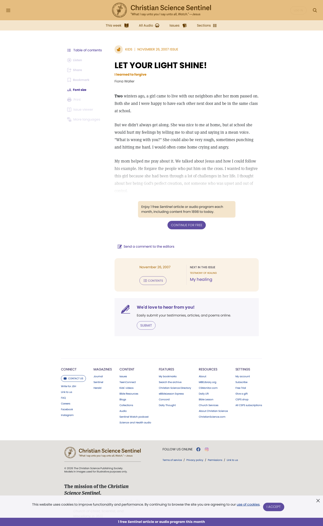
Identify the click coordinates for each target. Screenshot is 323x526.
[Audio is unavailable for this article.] (75, 60)
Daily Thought (167, 404)
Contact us (73, 377)
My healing (200, 279)
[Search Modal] (315, 10)
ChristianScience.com (212, 416)
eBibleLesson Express (171, 393)
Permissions (215, 459)
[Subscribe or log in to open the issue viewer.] (80, 110)
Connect (69, 368)
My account (242, 375)
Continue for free (185, 225)
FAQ (63, 397)
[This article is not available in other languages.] (84, 119)
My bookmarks (168, 375)
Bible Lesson (206, 398)
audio (135, 422)
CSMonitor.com (208, 387)
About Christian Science (213, 410)
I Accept (274, 507)
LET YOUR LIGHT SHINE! (158, 65)
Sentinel (98, 381)
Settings (242, 368)
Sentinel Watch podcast (134, 416)
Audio (123, 410)
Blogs (122, 398)
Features (166, 368)
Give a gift (241, 393)
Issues (123, 375)
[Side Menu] (8, 10)
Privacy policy (194, 459)
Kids (126, 49)
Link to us (66, 391)
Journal (98, 375)
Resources (208, 368)
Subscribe (241, 381)
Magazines (103, 368)
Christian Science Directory (175, 387)
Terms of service (172, 459)
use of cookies (247, 505)
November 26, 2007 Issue (155, 49)
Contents (151, 280)
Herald (97, 387)
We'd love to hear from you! (164, 306)
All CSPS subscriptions (248, 404)
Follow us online (178, 448)
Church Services (208, 404)
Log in (298, 10)
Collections (126, 404)
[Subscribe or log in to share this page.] (75, 70)
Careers (65, 403)
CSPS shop (241, 398)
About (202, 375)
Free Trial (240, 387)
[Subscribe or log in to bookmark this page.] (79, 80)
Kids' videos (126, 387)
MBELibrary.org (207, 381)
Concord (164, 398)
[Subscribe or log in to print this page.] (74, 100)
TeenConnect (127, 381)
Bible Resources (128, 393)
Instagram (67, 414)
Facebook (67, 408)
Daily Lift (204, 393)
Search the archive (170, 381)
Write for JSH (68, 385)
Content (127, 368)
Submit (144, 324)
